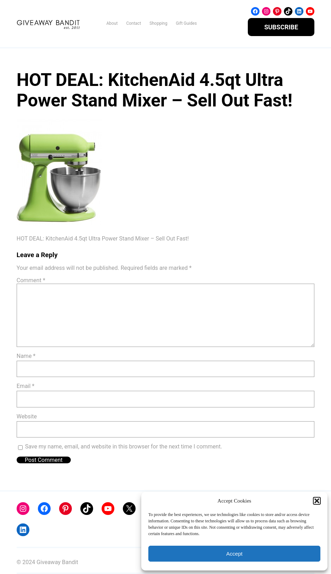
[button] (316, 500)
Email (25, 386)
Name (26, 356)
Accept (234, 554)
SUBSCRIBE (281, 27)
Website (27, 416)
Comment (31, 280)
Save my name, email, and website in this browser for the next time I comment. (123, 446)
